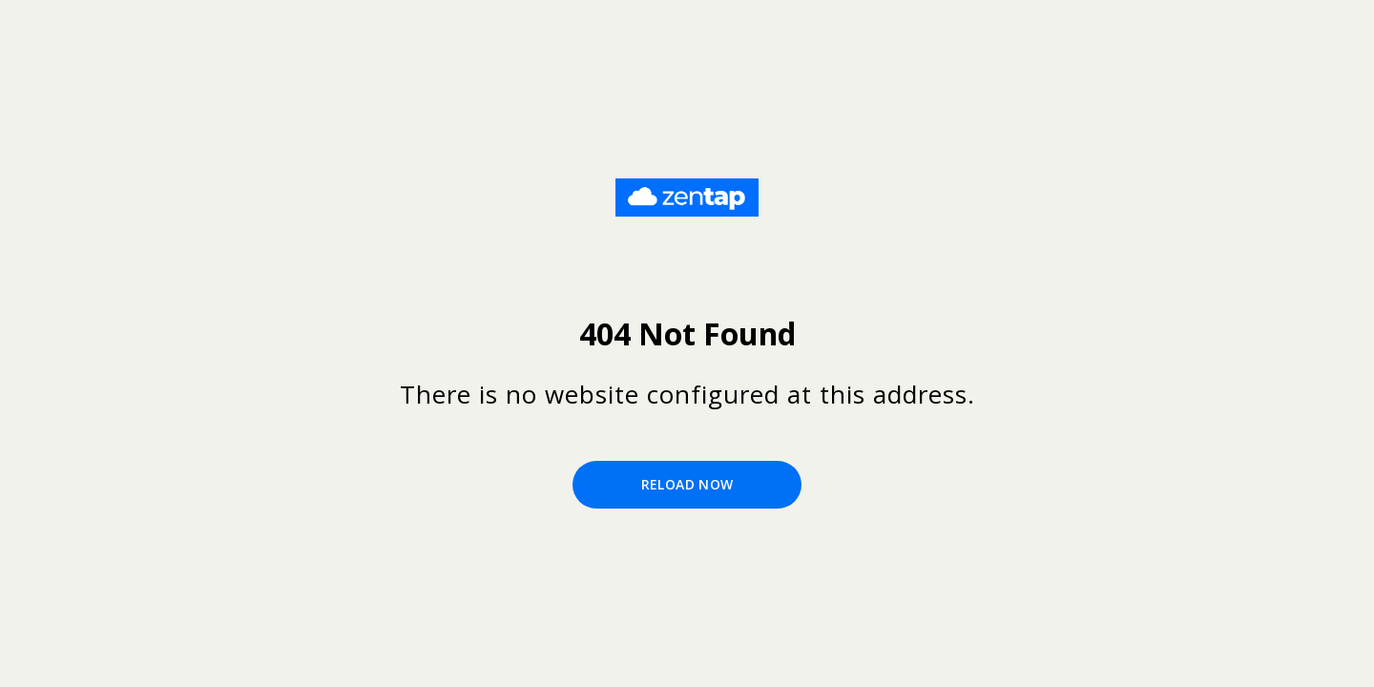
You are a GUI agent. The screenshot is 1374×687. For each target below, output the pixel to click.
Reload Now (687, 484)
